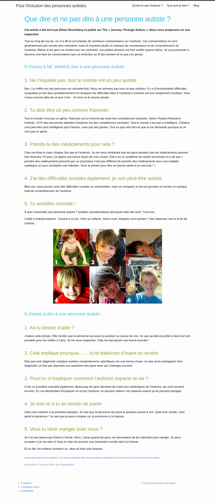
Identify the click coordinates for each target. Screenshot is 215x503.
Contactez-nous (30, 486)
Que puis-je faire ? (178, 5)
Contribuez (27, 490)
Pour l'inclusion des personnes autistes (51, 5)
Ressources (68, 464)
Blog (196, 5)
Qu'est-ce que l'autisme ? (147, 5)
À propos (26, 483)
